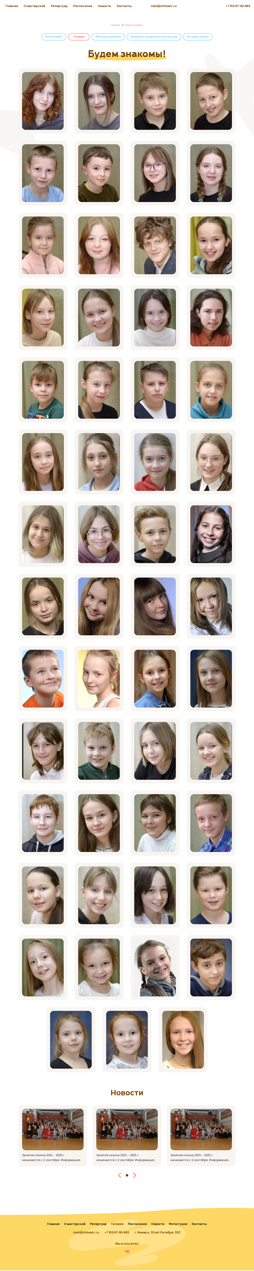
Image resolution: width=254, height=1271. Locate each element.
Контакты (124, 6)
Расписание (82, 6)
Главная (12, 6)
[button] (119, 1175)
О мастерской (34, 6)
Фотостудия (178, 1224)
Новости (104, 6)
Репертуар (59, 6)
